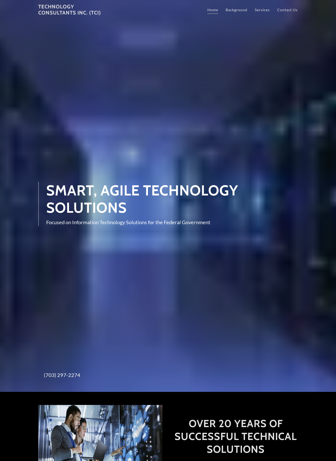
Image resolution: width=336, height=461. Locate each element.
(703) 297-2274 (62, 375)
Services (262, 9)
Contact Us (287, 9)
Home (212, 9)
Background (236, 9)
